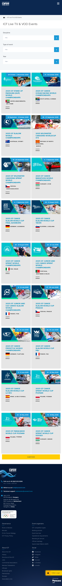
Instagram (37, 554)
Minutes (4, 530)
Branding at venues (38, 538)
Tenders (4, 576)
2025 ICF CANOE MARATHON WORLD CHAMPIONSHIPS (44, 178)
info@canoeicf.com (19, 487)
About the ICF (6, 552)
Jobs (3, 560)
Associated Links (7, 579)
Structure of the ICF (8, 557)
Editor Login (56, 573)
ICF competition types (39, 527)
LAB (53, 582)
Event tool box (36, 533)
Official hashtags (37, 541)
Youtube (37, 560)
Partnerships (6, 573)
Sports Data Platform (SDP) (40, 544)
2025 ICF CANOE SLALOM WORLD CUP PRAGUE (45, 306)
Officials (4, 568)
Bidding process (37, 530)
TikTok (36, 557)
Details (8, 108)
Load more (31, 457)
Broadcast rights (7, 571)
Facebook (38, 552)
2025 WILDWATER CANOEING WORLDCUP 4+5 (46, 136)
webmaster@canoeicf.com (24, 491)
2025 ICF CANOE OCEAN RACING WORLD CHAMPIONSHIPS (46, 93)
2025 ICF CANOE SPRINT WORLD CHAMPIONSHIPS (13, 263)
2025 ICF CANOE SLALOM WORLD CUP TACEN (45, 221)
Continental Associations (9, 562)
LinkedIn (37, 565)
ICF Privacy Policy (7, 536)
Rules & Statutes (7, 527)
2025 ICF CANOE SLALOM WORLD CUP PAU (45, 348)
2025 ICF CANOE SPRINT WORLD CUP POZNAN (44, 391)
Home (4, 17)
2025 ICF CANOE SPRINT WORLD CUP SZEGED (44, 433)
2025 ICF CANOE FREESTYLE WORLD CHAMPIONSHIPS (14, 348)
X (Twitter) (38, 562)
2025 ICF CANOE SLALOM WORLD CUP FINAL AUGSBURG (15, 221)
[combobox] (31, 37)
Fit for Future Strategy (9, 533)
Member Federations (8, 565)
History (4, 554)
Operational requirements (40, 536)
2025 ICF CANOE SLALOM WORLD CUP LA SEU (15, 391)
